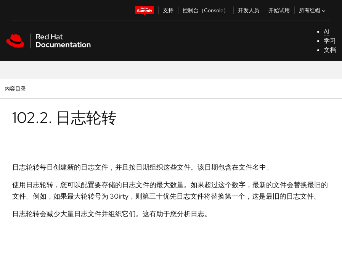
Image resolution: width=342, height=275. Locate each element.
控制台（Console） (206, 10)
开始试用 (279, 10)
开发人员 (248, 10)
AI (326, 32)
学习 (330, 41)
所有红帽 (313, 10)
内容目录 (15, 88)
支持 (168, 10)
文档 (330, 50)
